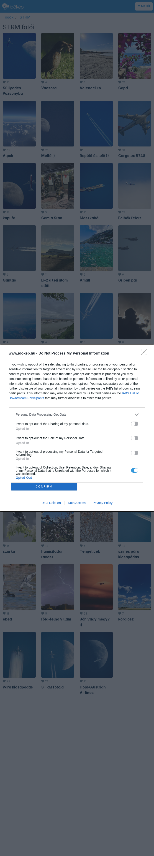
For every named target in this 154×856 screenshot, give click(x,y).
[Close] (145, 353)
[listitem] (77, 414)
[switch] (134, 424)
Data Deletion (51, 503)
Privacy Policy (103, 503)
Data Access (77, 503)
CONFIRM (44, 486)
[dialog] (77, 428)
